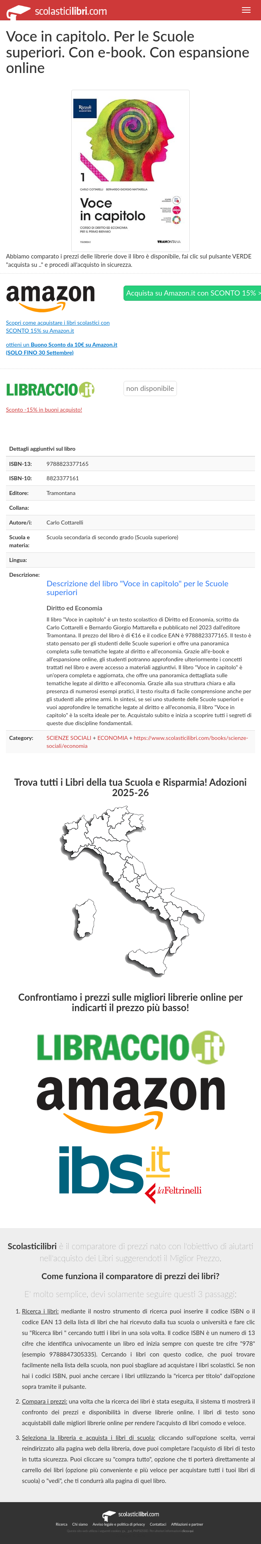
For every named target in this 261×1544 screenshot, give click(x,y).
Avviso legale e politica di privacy (119, 1524)
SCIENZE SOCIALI (69, 737)
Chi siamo (80, 1524)
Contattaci (158, 1524)
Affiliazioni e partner (187, 1524)
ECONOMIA (113, 737)
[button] (246, 10)
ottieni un (61, 348)
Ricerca (61, 1524)
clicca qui (187, 1531)
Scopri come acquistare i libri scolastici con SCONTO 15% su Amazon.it (58, 326)
